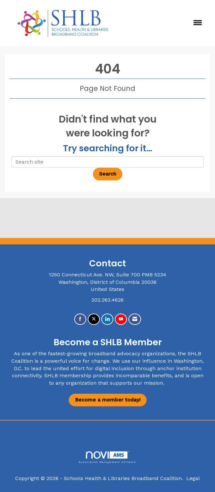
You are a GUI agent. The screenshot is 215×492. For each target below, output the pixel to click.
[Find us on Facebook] (80, 319)
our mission (148, 383)
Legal (193, 478)
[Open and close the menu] (164, 23)
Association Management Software (107, 457)
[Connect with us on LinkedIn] (107, 319)
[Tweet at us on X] (94, 319)
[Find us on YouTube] (121, 319)
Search (107, 174)
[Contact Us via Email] (134, 319)
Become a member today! (107, 400)
